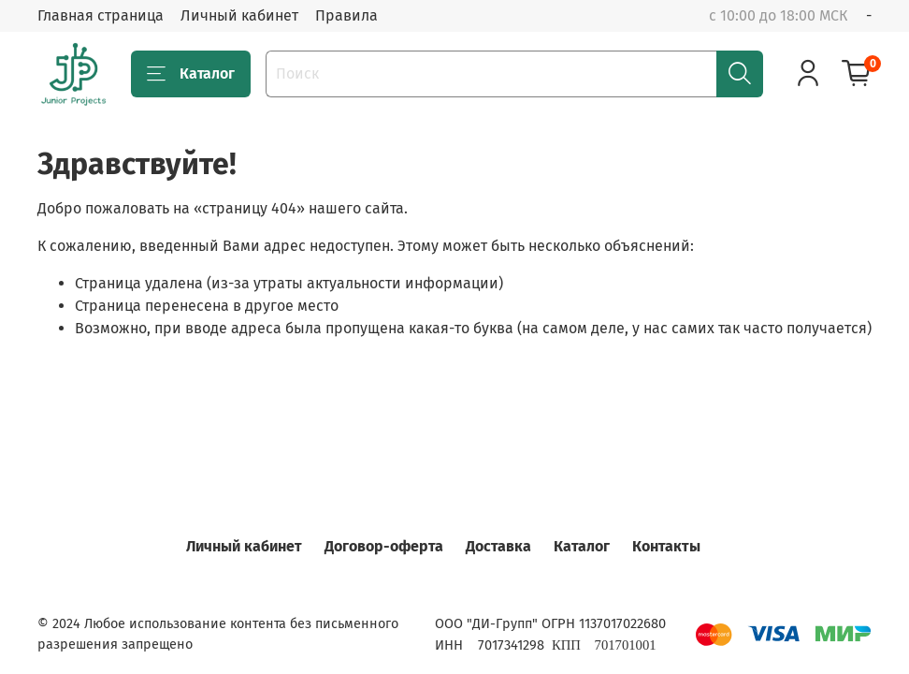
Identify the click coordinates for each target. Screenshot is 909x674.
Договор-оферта (384, 546)
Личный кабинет (239, 15)
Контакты (666, 546)
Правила (346, 15)
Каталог (191, 74)
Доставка (498, 546)
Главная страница (100, 15)
